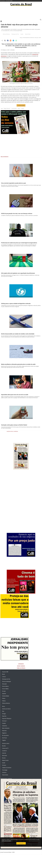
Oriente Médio (5, 696)
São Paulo (4, 738)
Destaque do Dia (15, 34)
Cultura (4, 676)
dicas (19, 108)
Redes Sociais (5, 760)
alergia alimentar (7, 108)
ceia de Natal (14, 108)
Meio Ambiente (5, 728)
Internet (4, 753)
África (3, 706)
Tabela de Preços (21, 668)
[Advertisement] (21, 13)
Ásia (3, 711)
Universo (4, 772)
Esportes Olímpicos (6, 718)
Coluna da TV (5, 748)
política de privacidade (6, 840)
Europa (4, 691)
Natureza (4, 730)
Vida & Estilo (27, 34)
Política (4, 701)
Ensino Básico (5, 686)
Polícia (3, 698)
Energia (4, 713)
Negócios (4, 733)
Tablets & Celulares (6, 767)
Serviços (4, 765)
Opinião (4, 693)
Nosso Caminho (21, 666)
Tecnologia (4, 770)
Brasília (4, 746)
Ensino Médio (5, 688)
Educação (4, 684)
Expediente (21, 663)
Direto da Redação (6, 681)
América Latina (5, 743)
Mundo (4, 758)
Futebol (4, 723)
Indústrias (4, 725)
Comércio (4, 750)
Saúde (22, 34)
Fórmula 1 (4, 721)
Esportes (4, 716)
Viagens (4, 740)
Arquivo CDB (5, 671)
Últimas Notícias (6, 34)
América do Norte (6, 709)
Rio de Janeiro (5, 735)
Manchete (4, 755)
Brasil (3, 674)
